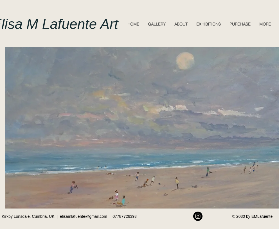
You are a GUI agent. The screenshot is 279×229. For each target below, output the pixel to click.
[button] (156, 24)
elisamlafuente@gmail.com (83, 216)
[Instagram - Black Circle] (197, 216)
